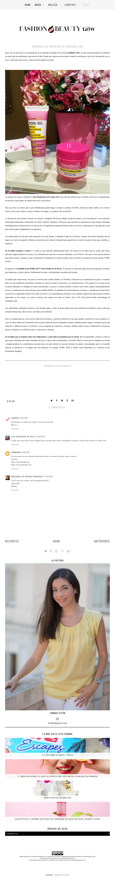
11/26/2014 (48, 476)
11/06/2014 (25, 452)
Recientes (12, 541)
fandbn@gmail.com (57, 723)
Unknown (15, 452)
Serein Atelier (61, 875)
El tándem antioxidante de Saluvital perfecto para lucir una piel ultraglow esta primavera (57, 776)
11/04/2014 (24, 418)
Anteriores (102, 541)
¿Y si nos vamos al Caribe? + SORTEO (57, 755)
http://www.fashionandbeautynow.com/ (65, 858)
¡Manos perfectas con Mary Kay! (57, 798)
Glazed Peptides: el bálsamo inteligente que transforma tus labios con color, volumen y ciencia (57, 819)
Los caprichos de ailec (23, 436)
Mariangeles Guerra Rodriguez (27, 476)
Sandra (15, 418)
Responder (15, 429)
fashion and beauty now (39, 856)
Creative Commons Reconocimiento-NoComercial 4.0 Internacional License (75, 856)
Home (56, 541)
